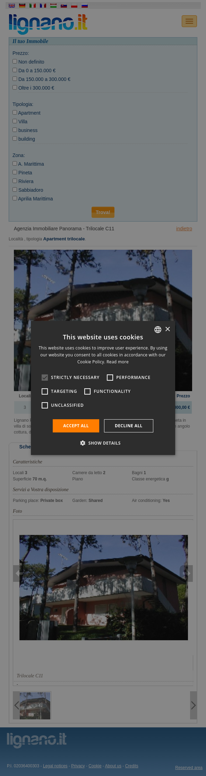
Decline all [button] (129, 426)
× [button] (167, 329)
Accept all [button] (76, 426)
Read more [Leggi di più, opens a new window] (117, 362)
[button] (103, 442)
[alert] (103, 388)
